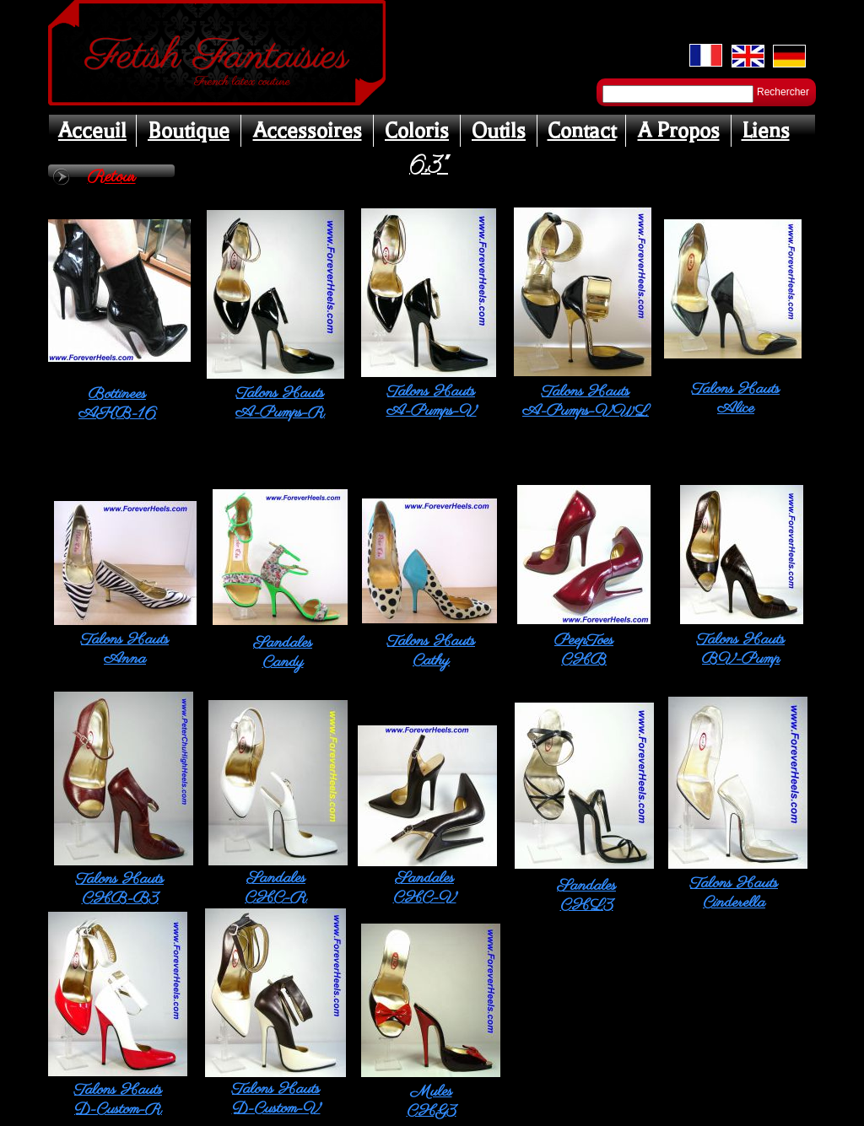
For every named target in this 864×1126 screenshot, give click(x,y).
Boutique (189, 131)
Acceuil (92, 131)
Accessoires (307, 131)
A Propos (679, 131)
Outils (499, 131)
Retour (112, 177)
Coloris (417, 131)
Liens (766, 131)
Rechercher (783, 92)
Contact (582, 131)
